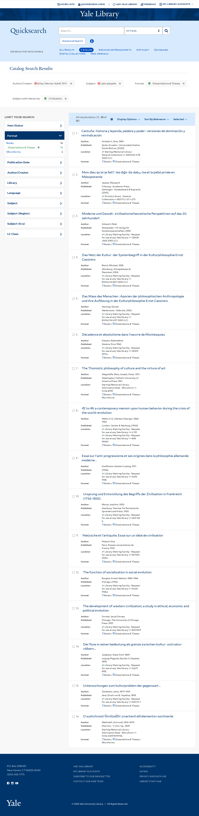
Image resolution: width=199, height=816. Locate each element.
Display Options (127, 119)
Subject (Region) (18, 213)
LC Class (12, 234)
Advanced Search (72, 40)
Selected (178, 119)
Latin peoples (107, 83)
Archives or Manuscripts (114, 49)
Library (12, 182)
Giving (144, 771)
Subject (12, 203)
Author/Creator (18, 172)
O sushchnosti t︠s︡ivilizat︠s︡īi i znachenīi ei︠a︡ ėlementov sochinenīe (128, 716)
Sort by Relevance (155, 119)
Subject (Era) (16, 223)
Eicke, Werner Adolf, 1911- (51, 83)
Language (13, 193)
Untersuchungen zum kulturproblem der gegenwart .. (121, 686)
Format (12, 135)
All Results (66, 49)
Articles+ (142, 49)
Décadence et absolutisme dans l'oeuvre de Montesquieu (123, 334)
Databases (161, 49)
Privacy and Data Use (153, 776)
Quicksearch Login (91, 4)
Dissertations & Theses (163, 83)
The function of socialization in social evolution (117, 572)
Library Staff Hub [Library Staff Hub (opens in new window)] (150, 781)
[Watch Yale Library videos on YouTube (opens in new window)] (16, 783)
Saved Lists (66, 4)
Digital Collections (72, 53)
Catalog (86, 49)
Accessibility (147, 766)
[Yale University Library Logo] (99, 14)
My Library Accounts (86, 771)
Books (10, 143)
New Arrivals (100, 53)
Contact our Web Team (88, 781)
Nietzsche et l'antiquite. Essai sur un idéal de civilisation (123, 535)
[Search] (91, 31)
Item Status (15, 125)
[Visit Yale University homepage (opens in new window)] (13, 801)
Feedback (148, 4)
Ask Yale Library (125, 4)
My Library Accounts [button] (175, 4)
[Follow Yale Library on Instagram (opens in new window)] (12, 783)
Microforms (13, 151)
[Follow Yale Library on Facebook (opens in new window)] (8, 783)
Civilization (52, 98)
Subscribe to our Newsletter (91, 776)
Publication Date (18, 162)
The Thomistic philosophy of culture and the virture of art (124, 368)
